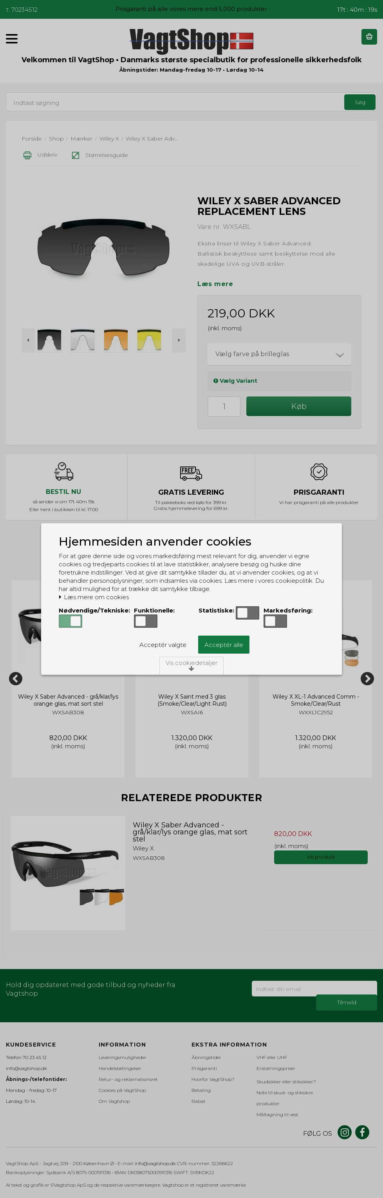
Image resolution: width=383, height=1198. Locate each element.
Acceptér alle (223, 645)
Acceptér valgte (162, 645)
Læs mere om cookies (94, 597)
